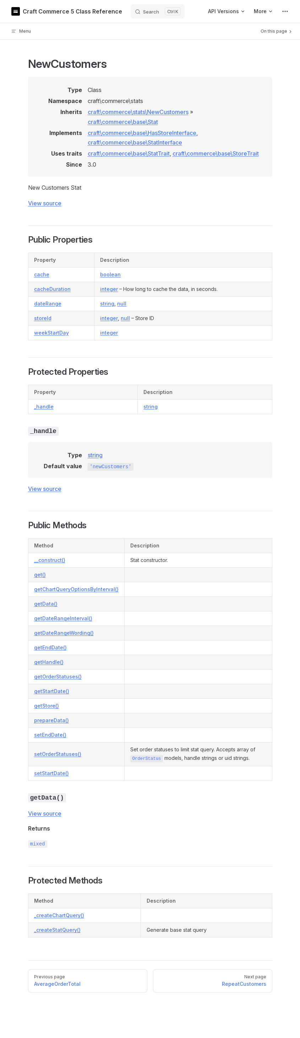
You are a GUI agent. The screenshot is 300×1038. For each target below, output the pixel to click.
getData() (46, 604)
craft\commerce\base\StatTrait (129, 153)
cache (41, 274)
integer (109, 289)
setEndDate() (50, 735)
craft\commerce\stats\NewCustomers (138, 111)
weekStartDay (51, 333)
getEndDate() (50, 647)
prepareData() (51, 720)
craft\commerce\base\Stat (123, 121)
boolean (110, 274)
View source (44, 203)
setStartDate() (51, 773)
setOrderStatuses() (57, 754)
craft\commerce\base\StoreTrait (216, 153)
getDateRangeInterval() (63, 618)
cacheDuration (52, 289)
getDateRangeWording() (64, 633)
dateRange (47, 304)
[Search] (158, 11)
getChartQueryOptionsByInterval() (76, 589)
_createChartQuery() (59, 915)
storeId (42, 318)
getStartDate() (51, 691)
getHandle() (49, 662)
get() (40, 575)
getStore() (46, 706)
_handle (44, 407)
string (107, 304)
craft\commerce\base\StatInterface (135, 142)
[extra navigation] (285, 11)
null (121, 304)
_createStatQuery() (57, 930)
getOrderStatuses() (58, 677)
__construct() (49, 560)
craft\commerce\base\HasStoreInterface (142, 132)
